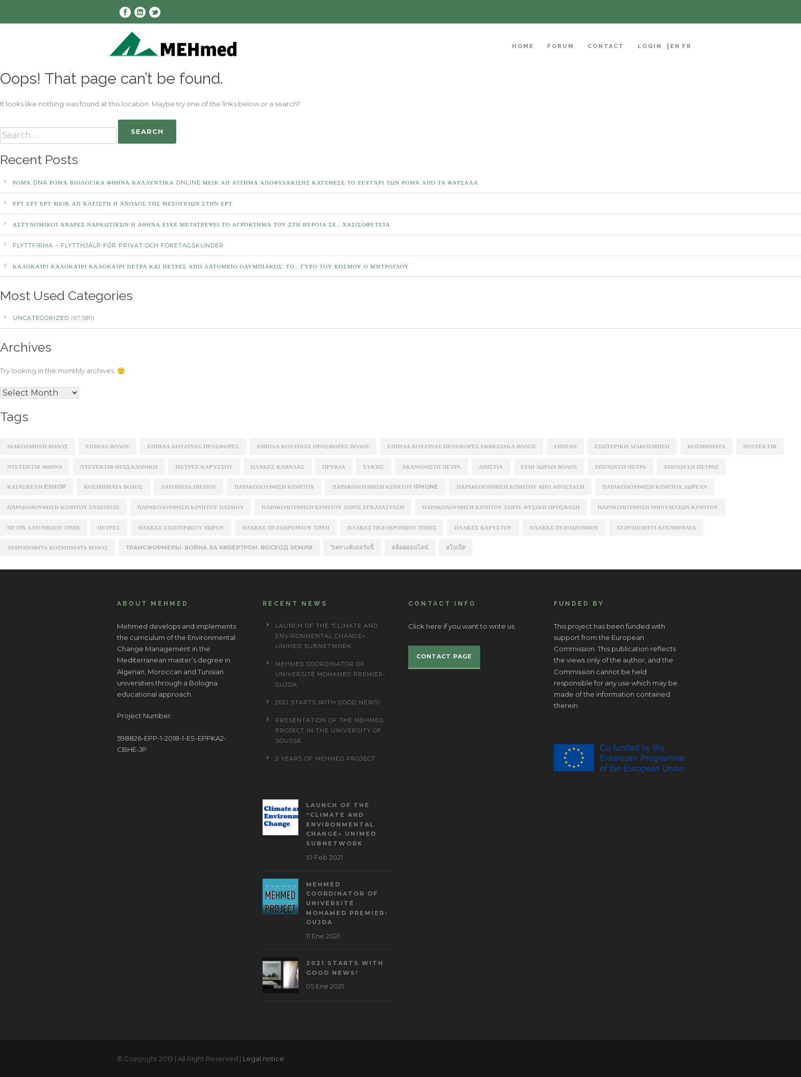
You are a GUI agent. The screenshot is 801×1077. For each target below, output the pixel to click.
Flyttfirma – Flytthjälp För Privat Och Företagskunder (118, 245)
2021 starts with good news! (328, 702)
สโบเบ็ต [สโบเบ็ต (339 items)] (455, 547)
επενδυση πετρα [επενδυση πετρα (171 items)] (620, 466)
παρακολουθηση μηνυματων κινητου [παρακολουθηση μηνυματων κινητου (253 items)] (658, 507)
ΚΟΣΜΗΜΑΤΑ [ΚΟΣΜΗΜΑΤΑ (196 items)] (706, 446)
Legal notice (263, 1059)
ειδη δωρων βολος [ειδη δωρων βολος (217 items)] (549, 466)
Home (523, 46)
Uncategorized (41, 318)
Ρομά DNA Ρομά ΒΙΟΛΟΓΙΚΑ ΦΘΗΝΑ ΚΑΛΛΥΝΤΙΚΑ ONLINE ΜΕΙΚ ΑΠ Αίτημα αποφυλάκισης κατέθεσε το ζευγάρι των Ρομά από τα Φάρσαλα (245, 182)
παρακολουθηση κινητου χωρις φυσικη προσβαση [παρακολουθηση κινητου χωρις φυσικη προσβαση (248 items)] (501, 507)
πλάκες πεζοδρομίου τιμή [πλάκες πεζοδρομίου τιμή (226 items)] (285, 527)
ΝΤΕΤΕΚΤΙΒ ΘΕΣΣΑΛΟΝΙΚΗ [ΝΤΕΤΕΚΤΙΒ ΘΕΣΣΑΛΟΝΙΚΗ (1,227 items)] (118, 466)
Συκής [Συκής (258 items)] (373, 466)
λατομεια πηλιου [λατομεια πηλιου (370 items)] (189, 486)
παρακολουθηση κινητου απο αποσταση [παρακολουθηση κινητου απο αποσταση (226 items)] (520, 486)
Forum (560, 46)
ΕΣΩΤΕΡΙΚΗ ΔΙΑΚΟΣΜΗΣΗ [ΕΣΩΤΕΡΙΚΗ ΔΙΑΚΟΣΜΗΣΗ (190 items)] (632, 446)
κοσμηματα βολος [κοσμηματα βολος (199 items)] (113, 486)
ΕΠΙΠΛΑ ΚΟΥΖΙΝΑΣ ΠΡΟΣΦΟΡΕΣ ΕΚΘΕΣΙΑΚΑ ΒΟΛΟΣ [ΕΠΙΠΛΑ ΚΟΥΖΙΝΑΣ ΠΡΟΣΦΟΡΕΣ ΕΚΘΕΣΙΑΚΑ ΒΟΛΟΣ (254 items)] (461, 446)
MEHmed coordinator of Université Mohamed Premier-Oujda (330, 674)
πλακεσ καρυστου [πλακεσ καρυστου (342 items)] (482, 527)
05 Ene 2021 (325, 986)
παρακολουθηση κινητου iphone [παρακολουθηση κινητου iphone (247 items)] (385, 486)
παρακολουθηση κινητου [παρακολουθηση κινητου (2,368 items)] (274, 486)
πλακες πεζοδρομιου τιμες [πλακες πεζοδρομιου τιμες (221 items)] (391, 527)
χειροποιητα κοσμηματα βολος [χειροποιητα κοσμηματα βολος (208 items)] (57, 547)
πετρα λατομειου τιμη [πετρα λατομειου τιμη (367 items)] (43, 527)
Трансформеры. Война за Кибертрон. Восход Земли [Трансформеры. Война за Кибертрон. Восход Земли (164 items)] (219, 547)
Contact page (444, 656)
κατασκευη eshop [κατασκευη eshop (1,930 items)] (36, 486)
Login (650, 46)
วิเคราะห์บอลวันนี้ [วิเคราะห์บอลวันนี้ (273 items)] (352, 547)
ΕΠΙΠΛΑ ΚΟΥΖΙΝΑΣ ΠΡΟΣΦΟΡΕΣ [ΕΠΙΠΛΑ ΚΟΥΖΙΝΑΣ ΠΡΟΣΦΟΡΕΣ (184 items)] (193, 446)
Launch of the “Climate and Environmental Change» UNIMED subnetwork (326, 636)
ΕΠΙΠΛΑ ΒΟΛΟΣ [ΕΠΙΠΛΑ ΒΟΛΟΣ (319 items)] (108, 446)
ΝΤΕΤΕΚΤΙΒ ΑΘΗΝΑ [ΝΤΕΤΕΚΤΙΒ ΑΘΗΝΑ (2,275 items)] (34, 466)
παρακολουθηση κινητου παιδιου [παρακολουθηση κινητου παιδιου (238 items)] (190, 507)
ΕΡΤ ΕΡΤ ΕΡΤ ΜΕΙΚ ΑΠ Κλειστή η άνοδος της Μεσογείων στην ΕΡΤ (122, 203)
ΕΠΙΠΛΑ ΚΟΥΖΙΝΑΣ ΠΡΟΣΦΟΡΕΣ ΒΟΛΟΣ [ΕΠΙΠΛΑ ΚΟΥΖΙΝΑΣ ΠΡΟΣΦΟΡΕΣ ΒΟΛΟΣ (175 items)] (313, 446)
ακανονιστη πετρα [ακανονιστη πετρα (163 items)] (431, 466)
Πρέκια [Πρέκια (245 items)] (333, 466)
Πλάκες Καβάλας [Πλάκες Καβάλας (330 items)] (277, 466)
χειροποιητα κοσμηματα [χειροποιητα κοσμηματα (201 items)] (656, 527)
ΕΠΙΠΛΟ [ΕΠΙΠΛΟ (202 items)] (565, 446)
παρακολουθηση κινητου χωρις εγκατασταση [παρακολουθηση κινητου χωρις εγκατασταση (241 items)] (333, 507)
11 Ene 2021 (323, 936)
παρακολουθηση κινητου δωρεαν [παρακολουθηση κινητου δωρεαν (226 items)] (655, 486)
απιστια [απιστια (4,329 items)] (491, 466)
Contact (605, 46)
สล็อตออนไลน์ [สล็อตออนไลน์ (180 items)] (410, 547)
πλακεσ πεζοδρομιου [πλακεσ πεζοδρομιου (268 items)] (564, 527)
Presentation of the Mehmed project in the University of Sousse (329, 730)
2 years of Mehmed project (325, 758)
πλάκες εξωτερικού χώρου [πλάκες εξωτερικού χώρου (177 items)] (181, 527)
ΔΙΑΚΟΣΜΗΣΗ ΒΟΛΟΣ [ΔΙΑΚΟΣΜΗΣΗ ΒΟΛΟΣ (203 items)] (37, 446)
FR (687, 46)
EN (675, 46)
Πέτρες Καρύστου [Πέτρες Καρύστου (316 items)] (203, 466)
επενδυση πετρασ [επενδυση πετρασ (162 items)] (691, 466)
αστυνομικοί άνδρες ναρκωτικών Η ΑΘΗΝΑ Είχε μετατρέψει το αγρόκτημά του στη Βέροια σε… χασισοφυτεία (201, 224)
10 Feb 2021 (324, 857)
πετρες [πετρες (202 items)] (109, 527)
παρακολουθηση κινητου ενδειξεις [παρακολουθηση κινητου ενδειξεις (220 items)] (63, 507)
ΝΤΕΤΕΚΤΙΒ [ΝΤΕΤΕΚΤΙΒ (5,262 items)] (759, 446)
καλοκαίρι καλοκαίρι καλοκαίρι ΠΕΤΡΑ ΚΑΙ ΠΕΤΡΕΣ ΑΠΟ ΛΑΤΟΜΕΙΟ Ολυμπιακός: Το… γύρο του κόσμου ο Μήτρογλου (211, 266)
